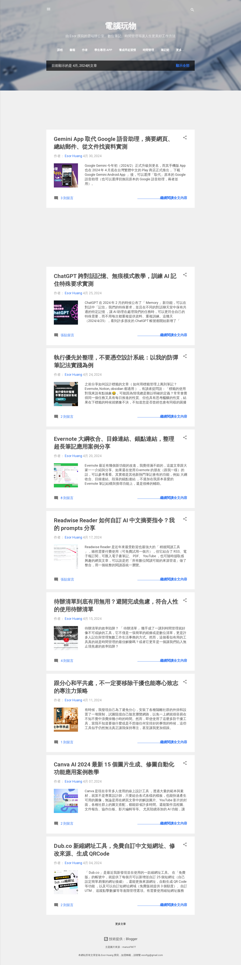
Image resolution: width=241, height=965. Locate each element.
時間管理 (142, 50)
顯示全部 (182, 66)
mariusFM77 (129, 947)
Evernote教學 (180, 50)
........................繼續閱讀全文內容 (162, 199)
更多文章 (120, 924)
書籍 (66, 50)
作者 (78, 50)
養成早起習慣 (121, 50)
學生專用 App (97, 50)
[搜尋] (192, 10)
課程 (53, 50)
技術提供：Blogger (120, 939)
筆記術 (159, 50)
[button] (185, 139)
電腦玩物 (120, 26)
